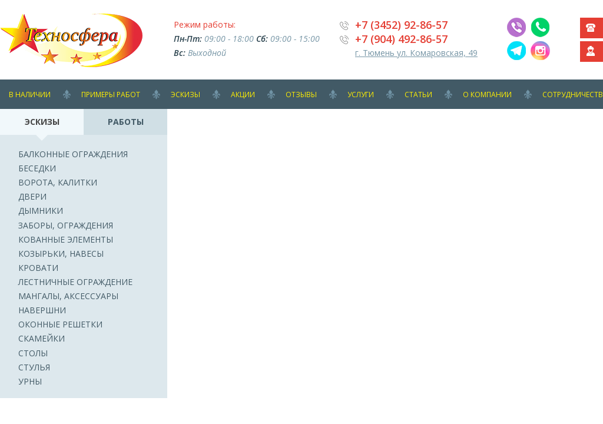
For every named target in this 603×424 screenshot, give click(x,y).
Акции (243, 95)
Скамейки (41, 338)
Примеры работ (110, 95)
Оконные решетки (60, 324)
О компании (487, 95)
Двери (32, 196)
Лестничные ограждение (75, 281)
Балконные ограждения (73, 154)
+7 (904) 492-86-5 (398, 39)
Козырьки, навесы (61, 253)
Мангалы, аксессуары (68, 296)
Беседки (37, 168)
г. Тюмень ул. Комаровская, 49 (416, 52)
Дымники (40, 210)
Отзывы (301, 95)
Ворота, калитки (57, 182)
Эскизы (185, 95)
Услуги (360, 95)
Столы (33, 353)
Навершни (42, 310)
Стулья (34, 367)
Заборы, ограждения (65, 225)
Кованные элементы (65, 239)
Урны (30, 381)
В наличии (30, 95)
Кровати (38, 267)
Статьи (418, 95)
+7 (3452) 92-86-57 (401, 25)
